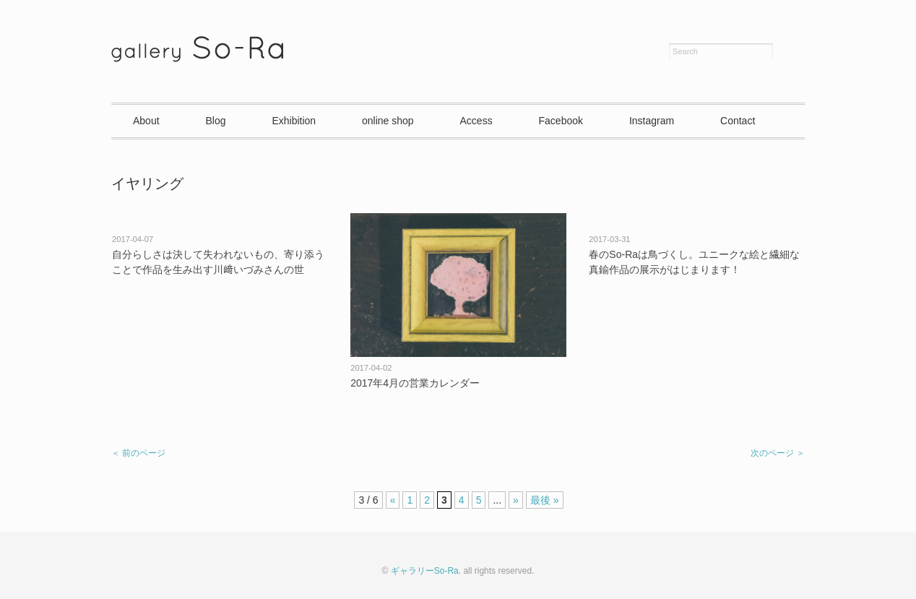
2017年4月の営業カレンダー (415, 383)
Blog (215, 120)
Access (476, 120)
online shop (388, 120)
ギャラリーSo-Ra (425, 571)
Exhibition (294, 120)
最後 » (544, 500)
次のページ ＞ (778, 453)
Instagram (651, 120)
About (146, 120)
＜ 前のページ (138, 453)
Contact (737, 120)
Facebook (561, 120)
